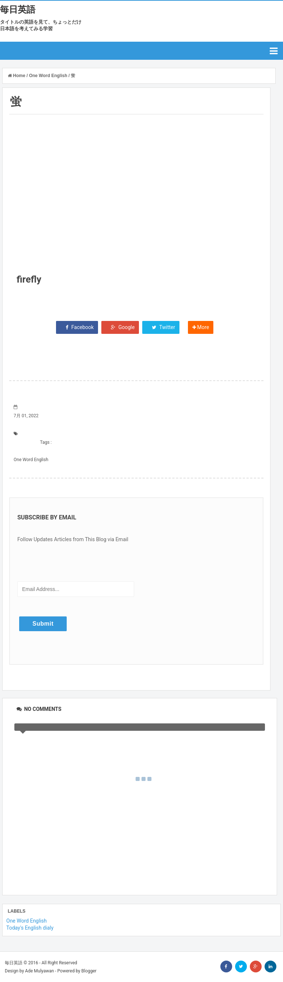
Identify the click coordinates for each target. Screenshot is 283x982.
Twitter (161, 327)
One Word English (31, 459)
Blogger (89, 971)
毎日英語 (17, 9)
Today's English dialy (29, 928)
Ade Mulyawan (39, 971)
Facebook (77, 327)
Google (120, 327)
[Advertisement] (136, 182)
